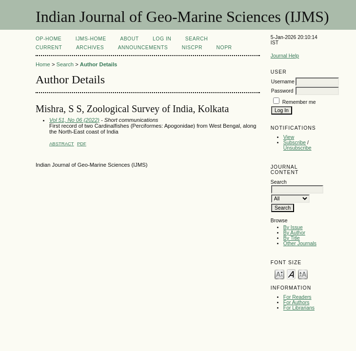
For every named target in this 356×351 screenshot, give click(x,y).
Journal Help (285, 55)
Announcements (143, 47)
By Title (291, 238)
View (288, 137)
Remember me (299, 102)
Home (43, 64)
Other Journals (299, 243)
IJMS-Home (91, 38)
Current (49, 47)
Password (282, 91)
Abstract (61, 143)
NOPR (224, 47)
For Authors (296, 302)
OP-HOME (48, 38)
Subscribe (294, 142)
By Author (294, 232)
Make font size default (291, 273)
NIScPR (192, 47)
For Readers (297, 297)
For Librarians (299, 308)
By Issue (293, 227)
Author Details (98, 64)
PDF (81, 143)
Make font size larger (303, 273)
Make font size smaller (279, 273)
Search (196, 38)
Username (283, 81)
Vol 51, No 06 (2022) (74, 120)
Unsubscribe (297, 148)
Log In (162, 38)
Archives (90, 47)
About (129, 38)
